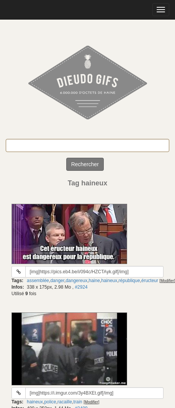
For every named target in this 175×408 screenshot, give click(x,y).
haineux (109, 280)
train (77, 402)
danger (57, 280)
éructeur (149, 280)
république (129, 280)
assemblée (38, 280)
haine (94, 280)
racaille (64, 402)
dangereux (76, 280)
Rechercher (85, 164)
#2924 (81, 287)
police (50, 402)
